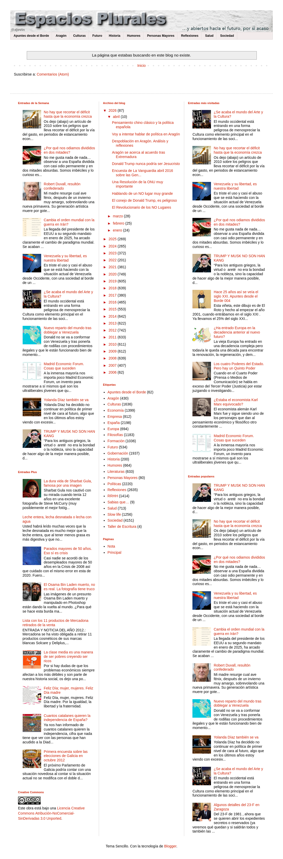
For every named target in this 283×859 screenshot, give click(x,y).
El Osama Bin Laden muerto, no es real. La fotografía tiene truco (69, 587)
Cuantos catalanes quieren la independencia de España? (67, 718)
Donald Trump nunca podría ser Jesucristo (146, 164)
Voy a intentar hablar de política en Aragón (146, 134)
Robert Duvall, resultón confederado (62, 186)
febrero (119, 223)
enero (118, 230)
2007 (113, 365)
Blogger (170, 846)
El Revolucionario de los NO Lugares (141, 207)
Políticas (114, 484)
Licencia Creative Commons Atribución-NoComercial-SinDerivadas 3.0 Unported (51, 813)
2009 (113, 351)
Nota (111, 546)
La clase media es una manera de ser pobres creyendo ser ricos (68, 656)
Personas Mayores (160, 36)
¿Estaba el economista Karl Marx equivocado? (236, 402)
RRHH (113, 496)
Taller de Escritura (122, 526)
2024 (113, 246)
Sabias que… (118, 502)
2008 (113, 358)
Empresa (115, 416)
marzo (118, 216)
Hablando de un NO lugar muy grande (142, 193)
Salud (209, 36)
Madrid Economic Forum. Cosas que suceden (64, 366)
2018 (113, 288)
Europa (113, 429)
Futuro (97, 36)
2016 (113, 302)
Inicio (141, 65)
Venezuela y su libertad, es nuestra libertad (65, 258)
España (114, 423)
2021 (113, 267)
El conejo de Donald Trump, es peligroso (144, 200)
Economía (116, 410)
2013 (113, 323)
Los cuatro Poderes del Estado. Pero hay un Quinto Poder (239, 366)
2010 (113, 344)
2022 (113, 260)
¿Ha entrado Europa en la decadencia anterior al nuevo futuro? (237, 332)
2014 (113, 316)
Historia (114, 36)
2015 (113, 309)
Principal (114, 552)
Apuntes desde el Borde (31, 36)
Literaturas (116, 471)
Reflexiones (189, 36)
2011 (113, 337)
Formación (116, 441)
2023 (113, 253)
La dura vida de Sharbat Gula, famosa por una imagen (68, 483)
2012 (113, 330)
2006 (113, 372)
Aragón (61, 36)
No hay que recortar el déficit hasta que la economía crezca (68, 114)
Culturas (79, 36)
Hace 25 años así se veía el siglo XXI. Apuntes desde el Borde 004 (236, 296)
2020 (113, 274)
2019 (113, 281)
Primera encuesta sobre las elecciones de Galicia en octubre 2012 (65, 756)
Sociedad (227, 36)
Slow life (114, 514)
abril (117, 117)
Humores (133, 36)
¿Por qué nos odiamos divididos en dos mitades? (69, 150)
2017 (113, 295)
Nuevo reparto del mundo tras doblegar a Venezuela (67, 330)
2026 (113, 110)
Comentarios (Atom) (53, 74)
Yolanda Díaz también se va (66, 400)
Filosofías (115, 435)
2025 (113, 239)
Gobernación (118, 453)
